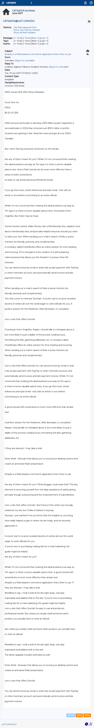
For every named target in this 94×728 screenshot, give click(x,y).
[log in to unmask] (25, 60)
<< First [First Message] (17, 38)
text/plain (9, 85)
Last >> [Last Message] (44, 38)
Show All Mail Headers (25, 32)
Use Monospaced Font (25, 27)
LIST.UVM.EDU (9, 724)
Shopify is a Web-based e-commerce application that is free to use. (38, 54)
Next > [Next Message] (35, 38)
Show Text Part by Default (27, 30)
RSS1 (79, 715)
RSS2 (87, 715)
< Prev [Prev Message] (26, 38)
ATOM (71, 715)
